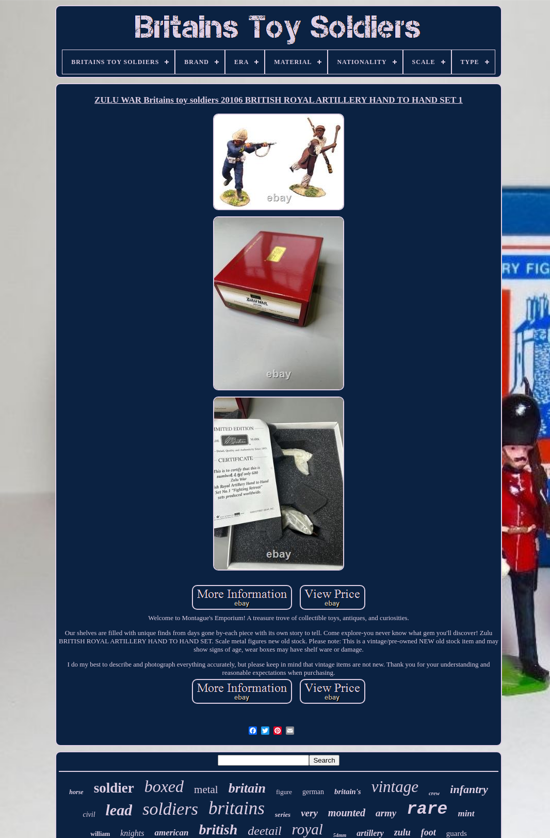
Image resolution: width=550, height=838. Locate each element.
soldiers (170, 808)
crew (434, 793)
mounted (346, 812)
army (386, 813)
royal (307, 829)
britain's (347, 791)
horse (76, 792)
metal (206, 789)
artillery (370, 833)
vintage (394, 787)
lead (119, 809)
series (282, 814)
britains (236, 808)
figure (284, 792)
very (309, 813)
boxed (164, 786)
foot (428, 832)
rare (427, 809)
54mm (340, 835)
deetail (264, 830)
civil (89, 814)
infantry (469, 789)
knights (132, 833)
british (218, 829)
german (313, 792)
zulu (402, 832)
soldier (114, 788)
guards (456, 833)
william (100, 833)
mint (466, 813)
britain (247, 788)
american (171, 832)
